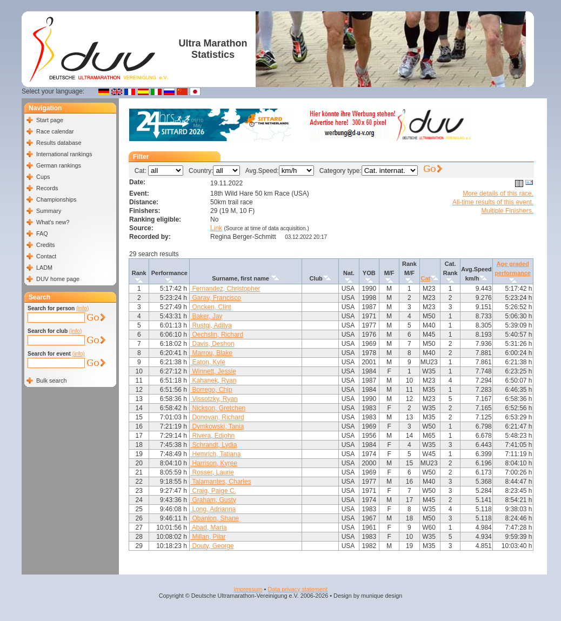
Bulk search (51, 380)
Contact (46, 256)
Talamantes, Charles (220, 481)
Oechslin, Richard (216, 334)
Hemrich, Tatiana (215, 454)
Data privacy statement (297, 589)
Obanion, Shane (214, 518)
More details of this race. (498, 193)
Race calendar (55, 131)
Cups (43, 176)
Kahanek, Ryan (213, 380)
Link (216, 228)
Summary (48, 211)
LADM (44, 267)
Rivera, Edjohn (212, 435)
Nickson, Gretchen (217, 408)
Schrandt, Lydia (213, 445)
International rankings (64, 154)
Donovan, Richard (217, 417)
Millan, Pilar (207, 536)
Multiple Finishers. (507, 211)
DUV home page (57, 279)
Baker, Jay (206, 316)
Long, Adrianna (213, 509)
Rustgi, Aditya (211, 325)
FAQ (42, 233)
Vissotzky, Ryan (214, 399)
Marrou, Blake (211, 353)
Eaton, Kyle (207, 362)
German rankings (58, 165)
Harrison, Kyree (213, 463)
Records (47, 188)
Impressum (247, 589)
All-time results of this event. (492, 202)
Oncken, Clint (210, 307)
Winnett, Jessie (213, 371)
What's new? (52, 222)
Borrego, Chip (211, 389)
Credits (45, 245)
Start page (49, 120)
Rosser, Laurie (212, 472)
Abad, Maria (208, 527)
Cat (425, 278)
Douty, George (211, 546)
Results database (58, 142)
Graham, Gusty (213, 500)
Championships (56, 199)
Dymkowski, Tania (217, 426)
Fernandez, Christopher (225, 288)
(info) (82, 308)
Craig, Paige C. (213, 491)
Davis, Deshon (212, 344)
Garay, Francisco (215, 298)
